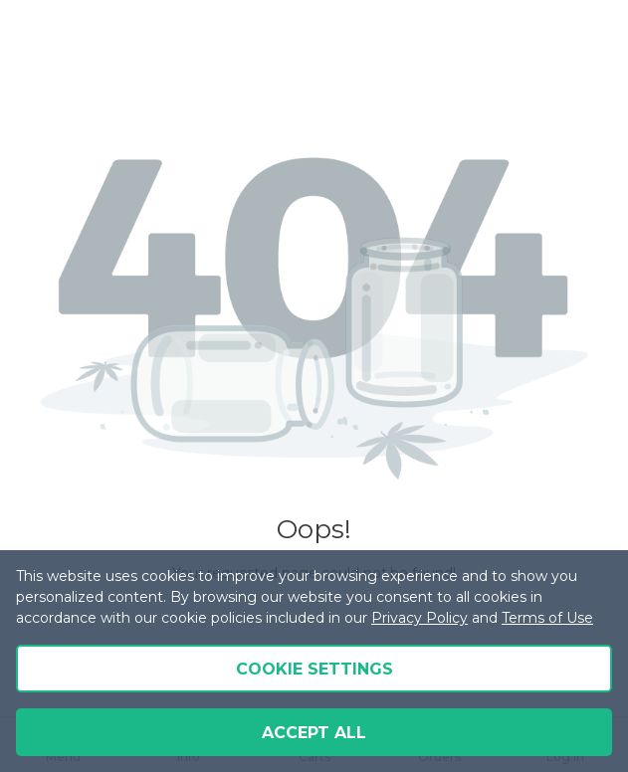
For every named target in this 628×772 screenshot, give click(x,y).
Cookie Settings (314, 669)
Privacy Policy (419, 618)
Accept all (314, 732)
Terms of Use (547, 618)
